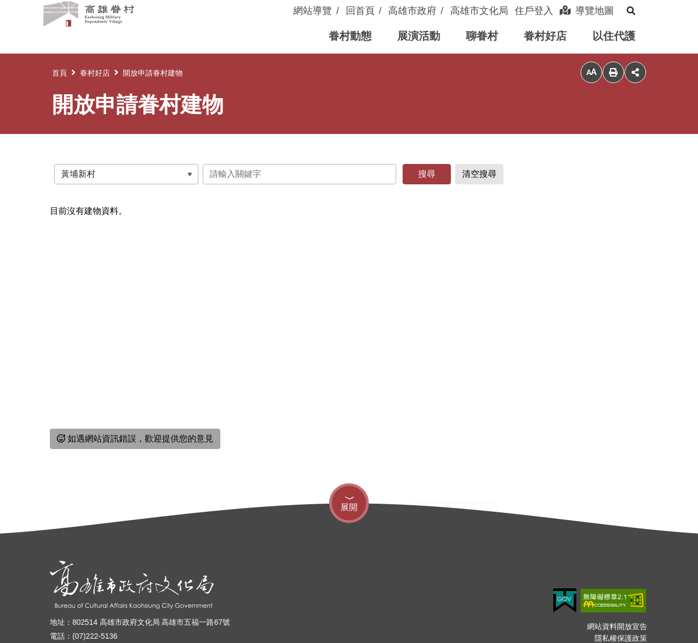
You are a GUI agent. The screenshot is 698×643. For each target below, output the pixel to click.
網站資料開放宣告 (617, 626)
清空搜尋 (479, 173)
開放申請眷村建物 (153, 73)
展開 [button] (349, 507)
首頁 (59, 73)
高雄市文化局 (479, 10)
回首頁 (360, 10)
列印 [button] (613, 72)
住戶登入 (534, 10)
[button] (350, 36)
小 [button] (591, 72)
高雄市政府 (412, 10)
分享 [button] (635, 72)
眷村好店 (95, 73)
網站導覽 (312, 10)
